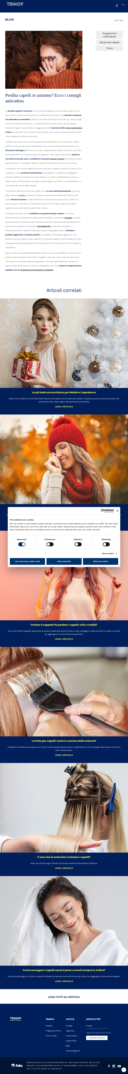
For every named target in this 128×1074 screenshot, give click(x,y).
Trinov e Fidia (51, 1036)
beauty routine (57, 159)
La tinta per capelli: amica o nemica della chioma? (64, 741)
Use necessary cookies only (27, 561)
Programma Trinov (53, 1031)
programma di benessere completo (37, 270)
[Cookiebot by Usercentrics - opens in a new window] (103, 511)
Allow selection (64, 561)
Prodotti (49, 1026)
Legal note (70, 1031)
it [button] (124, 5)
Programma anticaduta (109, 35)
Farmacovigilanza (73, 1051)
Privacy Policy (71, 1036)
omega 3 (22, 195)
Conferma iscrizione (97, 1038)
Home (116, 20)
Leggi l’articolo (64, 406)
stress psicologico (74, 128)
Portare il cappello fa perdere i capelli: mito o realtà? (64, 625)
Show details (108, 553)
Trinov (109, 48)
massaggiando (43, 226)
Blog (121, 20)
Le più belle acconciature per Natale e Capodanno (64, 392)
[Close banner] (117, 511)
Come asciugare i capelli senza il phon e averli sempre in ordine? (64, 970)
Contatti (69, 1026)
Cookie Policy (71, 1041)
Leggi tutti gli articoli (64, 997)
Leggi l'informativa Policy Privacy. (99, 1032)
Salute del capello (109, 42)
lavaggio (68, 217)
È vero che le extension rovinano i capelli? (64, 857)
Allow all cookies (100, 561)
